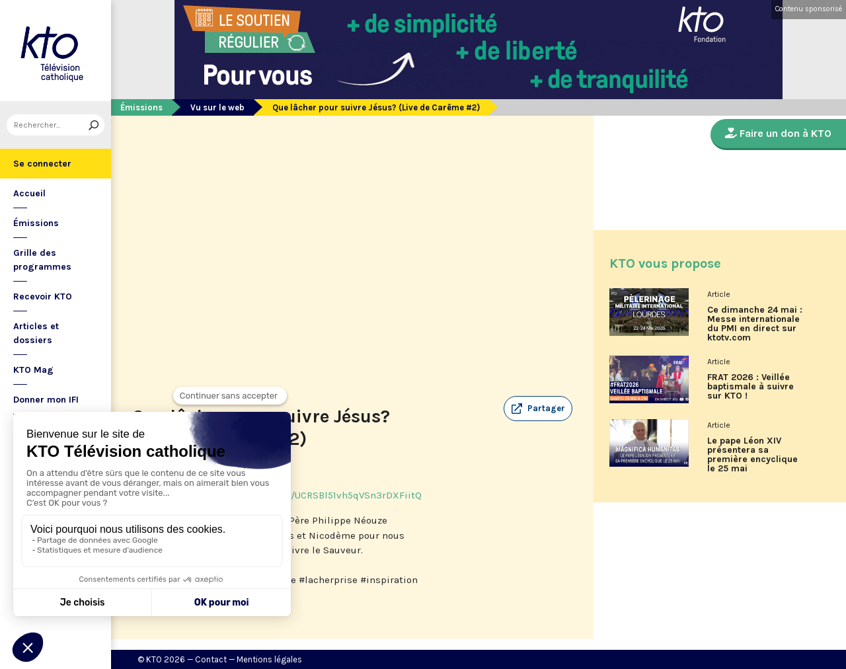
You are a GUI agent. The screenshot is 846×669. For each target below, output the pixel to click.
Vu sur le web (217, 107)
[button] (538, 408)
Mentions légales (269, 659)
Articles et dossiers (36, 333)
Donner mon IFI (46, 399)
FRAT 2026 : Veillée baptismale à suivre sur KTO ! (750, 387)
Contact (211, 659)
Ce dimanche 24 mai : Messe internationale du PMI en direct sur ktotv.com (754, 323)
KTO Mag (33, 369)
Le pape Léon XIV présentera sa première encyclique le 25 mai (752, 454)
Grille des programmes (42, 259)
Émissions (36, 223)
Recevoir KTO (42, 296)
